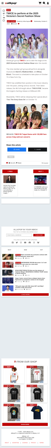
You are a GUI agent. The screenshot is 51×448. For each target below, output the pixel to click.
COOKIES (25, 442)
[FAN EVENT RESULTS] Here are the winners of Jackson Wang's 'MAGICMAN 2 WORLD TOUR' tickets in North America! (31, 272)
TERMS (41, 442)
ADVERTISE (15, 442)
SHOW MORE (25, 424)
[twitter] (17, 243)
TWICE (21, 60)
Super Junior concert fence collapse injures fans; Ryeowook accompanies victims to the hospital (30, 279)
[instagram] (21, 243)
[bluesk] (38, 243)
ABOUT (7, 442)
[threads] (34, 243)
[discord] (30, 243)
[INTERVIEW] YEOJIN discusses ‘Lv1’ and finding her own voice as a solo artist (31, 263)
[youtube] (25, 243)
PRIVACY (33, 442)
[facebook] (13, 243)
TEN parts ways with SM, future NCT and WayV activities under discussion (29, 286)
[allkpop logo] (11, 3)
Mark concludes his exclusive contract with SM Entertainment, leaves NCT (31, 255)
